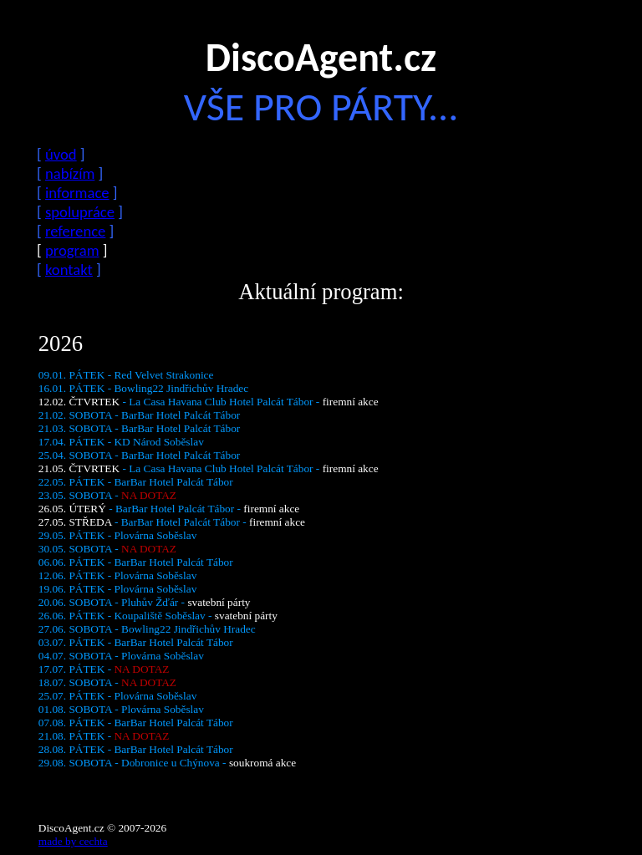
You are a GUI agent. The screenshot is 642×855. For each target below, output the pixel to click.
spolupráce (80, 211)
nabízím (69, 173)
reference (75, 231)
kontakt (69, 269)
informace (77, 192)
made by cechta (73, 841)
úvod (61, 154)
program (72, 250)
